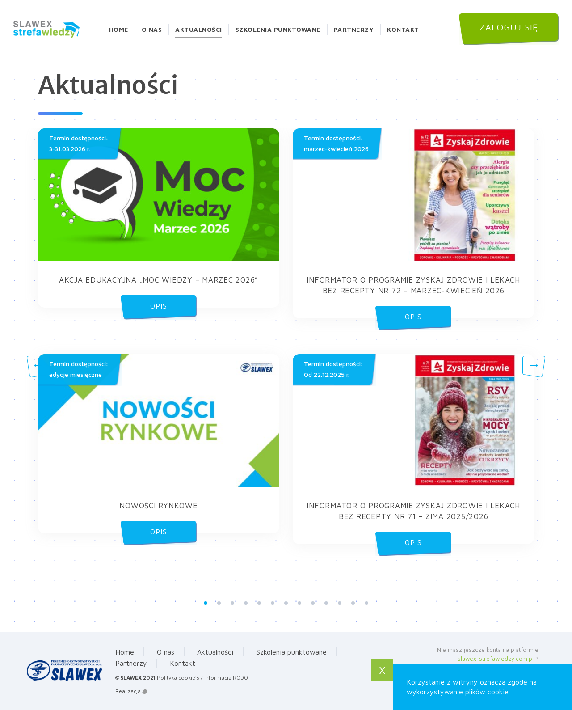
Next (533, 366)
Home (118, 29)
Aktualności (198, 29)
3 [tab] (232, 603)
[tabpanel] (286, 354)
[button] (158, 218)
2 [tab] (219, 603)
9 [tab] (313, 603)
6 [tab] (272, 603)
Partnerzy (354, 29)
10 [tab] (326, 603)
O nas (152, 29)
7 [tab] (286, 603)
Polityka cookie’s (178, 677)
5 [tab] (259, 603)
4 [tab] (246, 603)
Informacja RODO (226, 677)
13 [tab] (366, 603)
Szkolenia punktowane (278, 29)
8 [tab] (299, 603)
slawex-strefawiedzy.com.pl (496, 658)
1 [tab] (205, 603)
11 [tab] (339, 603)
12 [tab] (353, 603)
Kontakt (403, 29)
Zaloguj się (508, 27)
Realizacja (131, 691)
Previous (38, 366)
